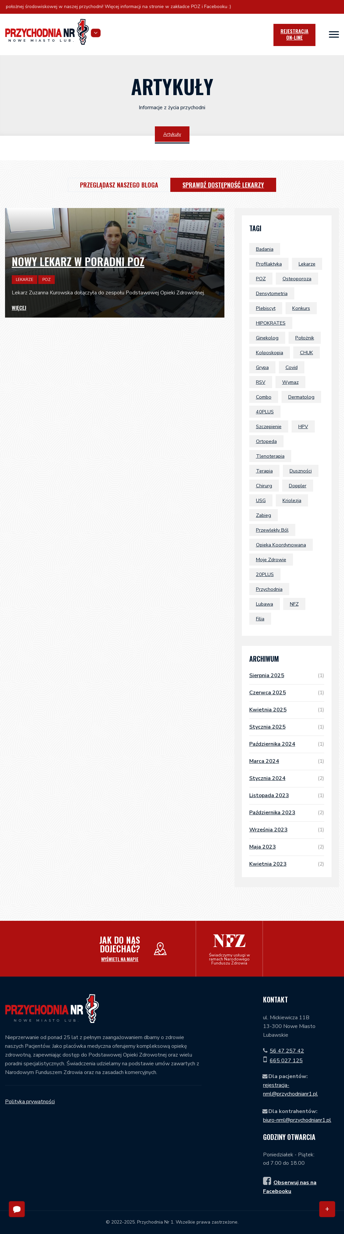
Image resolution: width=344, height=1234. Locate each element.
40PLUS (265, 411)
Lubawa (264, 604)
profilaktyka (269, 263)
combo (263, 397)
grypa (262, 367)
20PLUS (265, 574)
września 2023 (286, 829)
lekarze (307, 263)
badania (264, 249)
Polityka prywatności (30, 1101)
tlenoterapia (270, 456)
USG (261, 500)
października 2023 (286, 812)
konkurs (301, 308)
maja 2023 (286, 846)
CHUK (306, 352)
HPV (303, 426)
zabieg (263, 515)
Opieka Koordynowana (281, 544)
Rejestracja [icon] (294, 34)
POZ (261, 278)
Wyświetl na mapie (119, 959)
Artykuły (172, 134)
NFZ (294, 604)
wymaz (290, 382)
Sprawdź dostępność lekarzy (223, 184)
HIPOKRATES (271, 323)
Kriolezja (292, 500)
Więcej (19, 307)
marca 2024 (286, 761)
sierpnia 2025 (286, 675)
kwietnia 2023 (286, 864)
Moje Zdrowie (271, 559)
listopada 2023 (286, 795)
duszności (301, 470)
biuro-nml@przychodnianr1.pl (297, 1120)
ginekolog (267, 337)
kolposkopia (269, 352)
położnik (304, 337)
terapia (264, 470)
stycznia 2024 (286, 778)
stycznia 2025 (286, 727)
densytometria (272, 293)
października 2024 (286, 744)
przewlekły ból (272, 530)
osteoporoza (297, 278)
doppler (297, 485)
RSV (260, 382)
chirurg (264, 485)
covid (292, 367)
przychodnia (269, 589)
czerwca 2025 (286, 692)
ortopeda (266, 441)
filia (260, 618)
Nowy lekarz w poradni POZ (78, 261)
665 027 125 (286, 1060)
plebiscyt (265, 308)
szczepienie (269, 426)
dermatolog (301, 397)
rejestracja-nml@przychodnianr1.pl (290, 1089)
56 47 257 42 (287, 1051)
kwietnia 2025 (286, 709)
